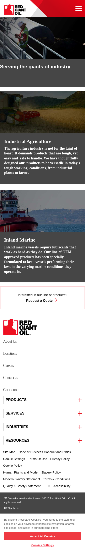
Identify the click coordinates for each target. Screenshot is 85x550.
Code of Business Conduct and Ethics (44, 452)
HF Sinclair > (11, 508)
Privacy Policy (60, 459)
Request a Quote (42, 300)
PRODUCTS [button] (16, 400)
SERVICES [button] (15, 413)
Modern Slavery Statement (21, 479)
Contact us (10, 378)
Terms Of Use (37, 459)
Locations (10, 353)
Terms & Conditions (56, 479)
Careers (8, 365)
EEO (47, 486)
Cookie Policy (12, 465)
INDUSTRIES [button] (17, 427)
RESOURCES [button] (17, 440)
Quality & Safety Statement (22, 486)
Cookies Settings (42, 545)
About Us (10, 341)
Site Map (9, 452)
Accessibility (61, 486)
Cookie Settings (14, 459)
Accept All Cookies (42, 536)
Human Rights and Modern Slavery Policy (32, 472)
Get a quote (11, 390)
